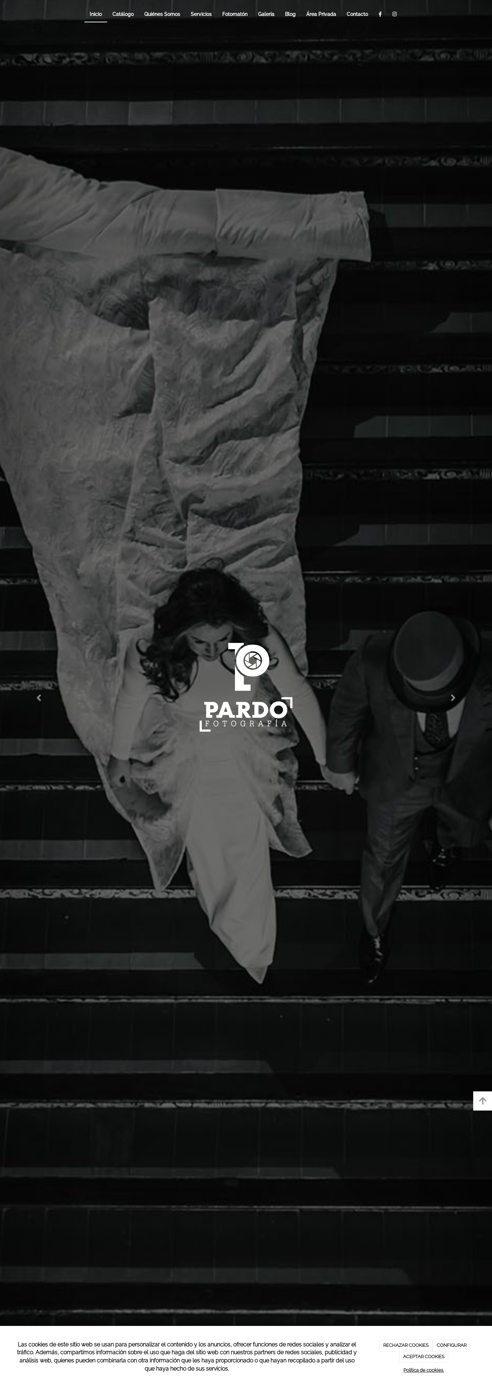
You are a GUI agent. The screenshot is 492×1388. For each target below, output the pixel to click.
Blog (290, 14)
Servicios (201, 14)
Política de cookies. (423, 1370)
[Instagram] (394, 14)
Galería (266, 14)
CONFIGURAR (451, 1345)
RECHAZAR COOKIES (406, 1345)
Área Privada (321, 14)
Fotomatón (234, 14)
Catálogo (123, 14)
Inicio (96, 14)
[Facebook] (380, 14)
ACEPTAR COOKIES (424, 1356)
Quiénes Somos (162, 14)
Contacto (357, 14)
